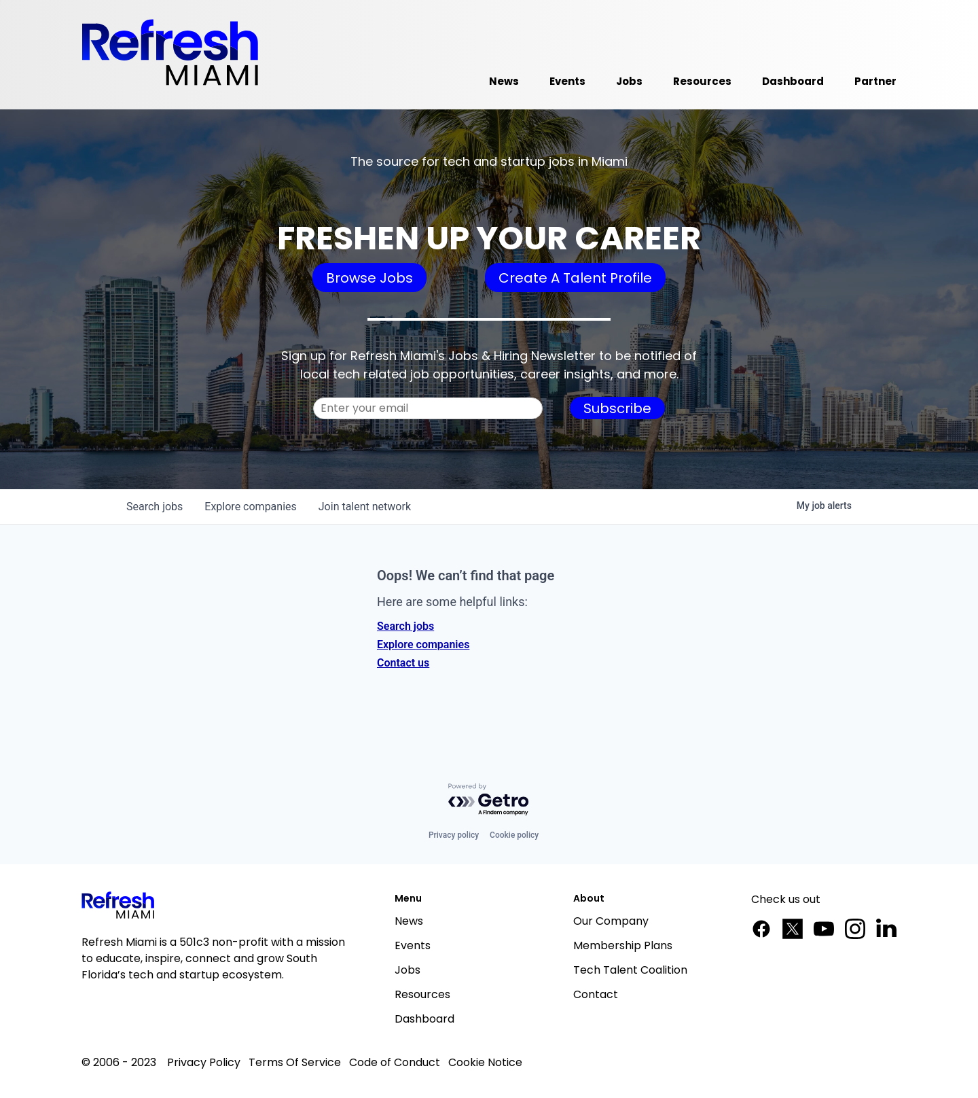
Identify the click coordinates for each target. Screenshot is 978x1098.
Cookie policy (514, 835)
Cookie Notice (485, 1062)
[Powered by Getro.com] (489, 800)
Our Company (611, 921)
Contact (595, 994)
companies (250, 506)
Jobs (407, 970)
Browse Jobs (369, 277)
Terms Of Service (295, 1062)
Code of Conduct (394, 1062)
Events (413, 945)
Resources (422, 994)
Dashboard (424, 1019)
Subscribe (617, 408)
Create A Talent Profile (575, 277)
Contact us (403, 662)
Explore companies (423, 644)
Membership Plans (622, 945)
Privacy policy (454, 835)
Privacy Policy (203, 1062)
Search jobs (405, 626)
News (409, 921)
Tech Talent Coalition (630, 970)
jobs (154, 506)
